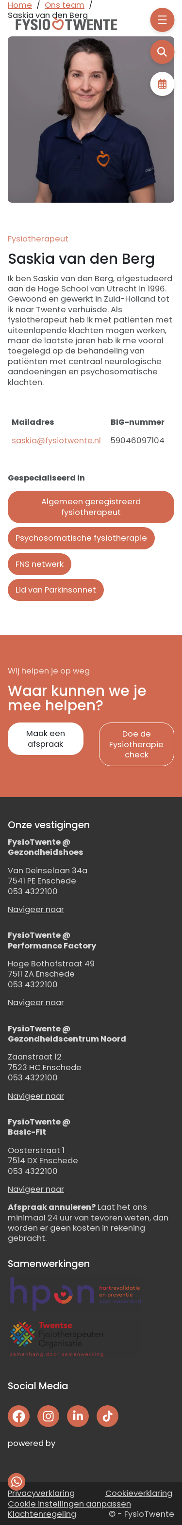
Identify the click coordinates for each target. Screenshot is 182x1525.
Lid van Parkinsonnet (56, 589)
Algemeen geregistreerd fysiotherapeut (91, 506)
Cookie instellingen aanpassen (69, 1503)
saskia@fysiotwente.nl (56, 440)
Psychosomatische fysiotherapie (81, 538)
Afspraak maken (162, 84)
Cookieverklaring (138, 1493)
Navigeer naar (36, 909)
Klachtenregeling (42, 1514)
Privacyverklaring (41, 1493)
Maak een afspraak (45, 738)
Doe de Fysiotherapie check (136, 744)
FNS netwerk (40, 564)
